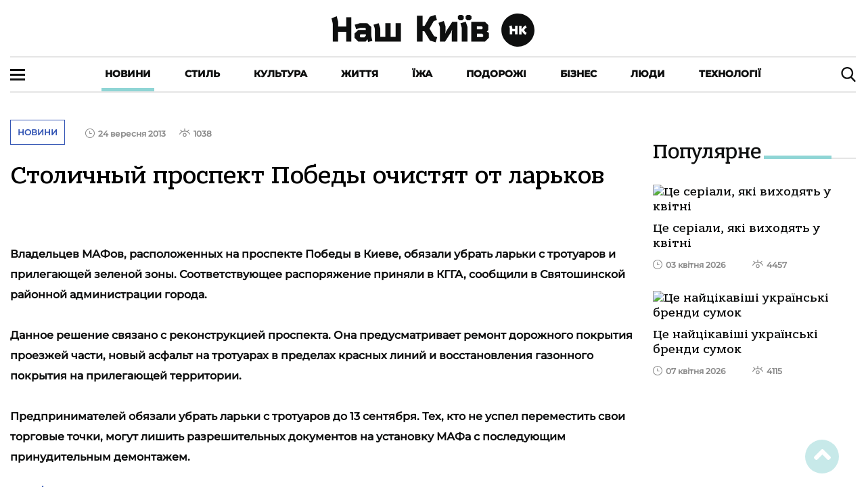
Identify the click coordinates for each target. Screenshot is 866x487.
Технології (730, 74)
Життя (359, 74)
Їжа (422, 74)
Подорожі (496, 74)
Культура (280, 74)
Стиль (202, 74)
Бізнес (578, 74)
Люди (648, 74)
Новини (128, 74)
